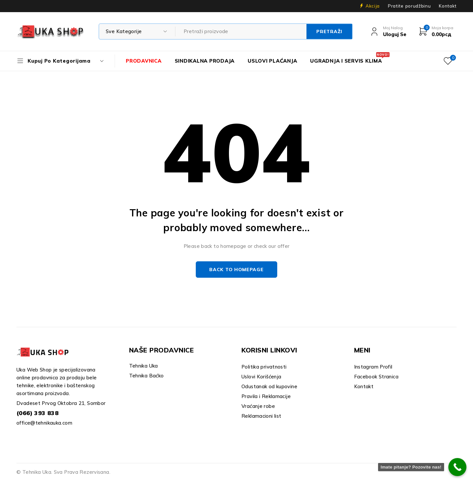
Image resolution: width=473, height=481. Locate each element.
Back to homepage (236, 269)
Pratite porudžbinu (409, 6)
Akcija (373, 6)
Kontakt (448, 6)
